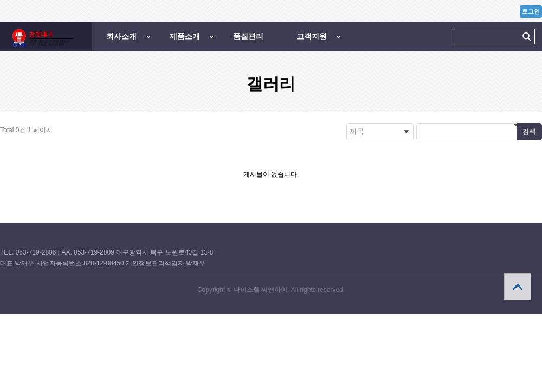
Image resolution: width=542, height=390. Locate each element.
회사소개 (121, 36)
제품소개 (185, 36)
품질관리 (248, 36)
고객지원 (311, 36)
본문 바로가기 (0, 0)
